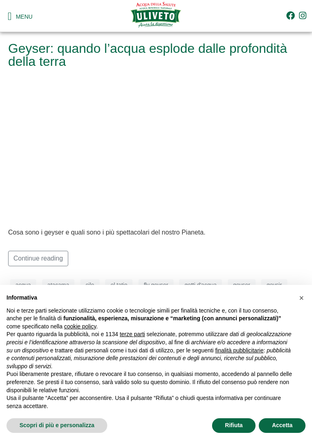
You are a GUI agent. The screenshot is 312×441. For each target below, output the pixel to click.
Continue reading (38, 258)
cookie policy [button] (80, 326)
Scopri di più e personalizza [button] (57, 425)
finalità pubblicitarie (239, 350)
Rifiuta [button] (234, 425)
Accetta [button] (282, 425)
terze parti (132, 334)
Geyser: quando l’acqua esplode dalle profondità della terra (147, 55)
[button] (301, 297)
